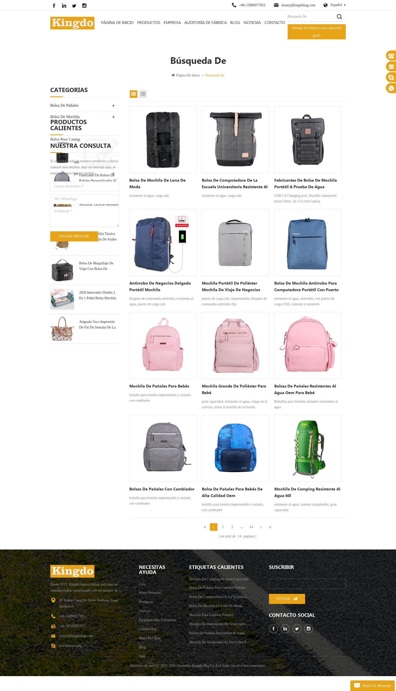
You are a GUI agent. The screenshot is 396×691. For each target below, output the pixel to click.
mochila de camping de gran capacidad (219, 582)
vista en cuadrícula (133, 94)
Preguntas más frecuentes (157, 623)
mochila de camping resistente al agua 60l (307, 492)
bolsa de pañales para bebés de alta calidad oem (232, 492)
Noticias (252, 22)
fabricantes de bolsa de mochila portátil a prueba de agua (305, 184)
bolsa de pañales (64, 105)
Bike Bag (57, 196)
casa (142, 587)
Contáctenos (147, 632)
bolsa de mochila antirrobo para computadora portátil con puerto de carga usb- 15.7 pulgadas (306, 287)
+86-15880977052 (252, 5)
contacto (274, 22)
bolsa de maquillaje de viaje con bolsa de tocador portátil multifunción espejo (96, 356)
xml (142, 659)
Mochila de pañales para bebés (159, 386)
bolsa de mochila (65, 117)
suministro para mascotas (71, 185)
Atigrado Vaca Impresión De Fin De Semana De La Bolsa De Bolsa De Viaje (97, 415)
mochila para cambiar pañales (211, 618)
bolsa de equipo (64, 173)
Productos (148, 22)
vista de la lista (143, 94)
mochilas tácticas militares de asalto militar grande (98, 297)
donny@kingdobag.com (298, 5)
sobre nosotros (150, 595)
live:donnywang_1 (72, 648)
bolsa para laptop (65, 139)
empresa (172, 22)
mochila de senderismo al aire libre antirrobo (220, 645)
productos (146, 604)
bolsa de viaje (62, 151)
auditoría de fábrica (205, 22)
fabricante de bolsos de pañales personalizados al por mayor (97, 268)
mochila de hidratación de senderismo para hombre (220, 627)
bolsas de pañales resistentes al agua (217, 636)
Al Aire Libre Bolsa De (69, 128)
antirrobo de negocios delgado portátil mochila (160, 287)
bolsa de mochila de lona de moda (98, 238)
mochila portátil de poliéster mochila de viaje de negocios (231, 287)
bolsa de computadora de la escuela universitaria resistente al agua (235, 184)
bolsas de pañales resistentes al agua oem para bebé (305, 389)
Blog (235, 22)
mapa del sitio (150, 641)
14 (251, 527)
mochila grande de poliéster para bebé (234, 389)
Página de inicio (117, 22)
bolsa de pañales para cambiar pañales (217, 590)
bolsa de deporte (64, 162)
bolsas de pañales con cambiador (161, 489)
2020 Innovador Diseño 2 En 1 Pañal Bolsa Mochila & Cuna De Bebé (97, 386)
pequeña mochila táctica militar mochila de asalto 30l (97, 327)
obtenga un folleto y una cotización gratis (316, 31)
